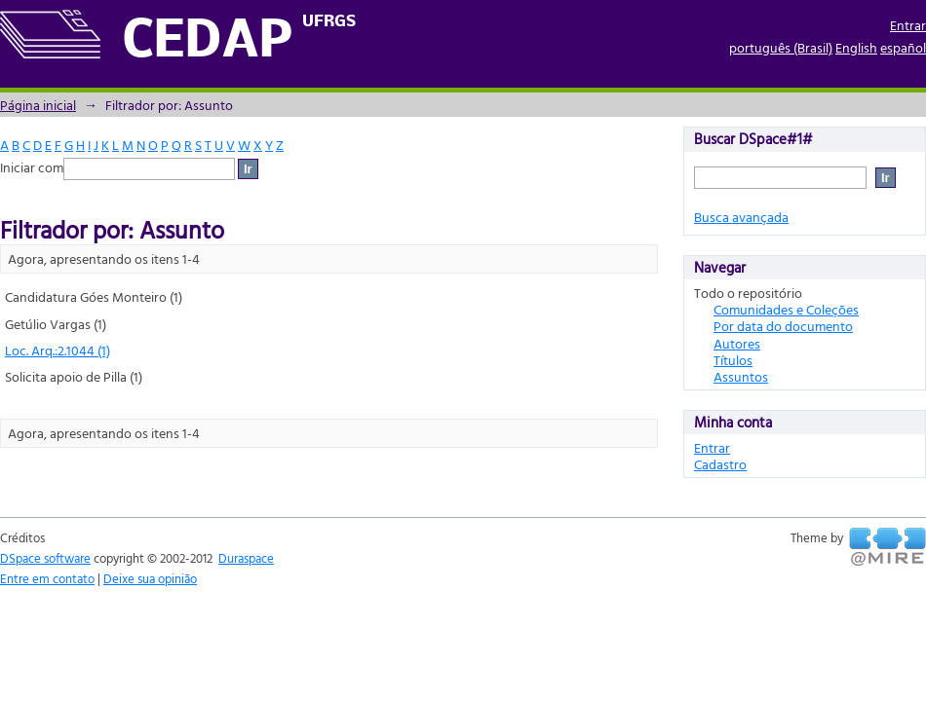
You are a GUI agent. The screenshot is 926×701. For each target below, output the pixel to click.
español (903, 47)
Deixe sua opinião (150, 578)
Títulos (733, 360)
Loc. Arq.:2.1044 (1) (57, 350)
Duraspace (246, 558)
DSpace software (45, 558)
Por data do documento (783, 325)
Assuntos (741, 376)
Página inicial (38, 104)
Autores (737, 343)
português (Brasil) (780, 47)
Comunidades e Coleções (786, 309)
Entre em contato (47, 578)
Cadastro (720, 464)
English (856, 47)
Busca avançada (741, 216)
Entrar (908, 25)
